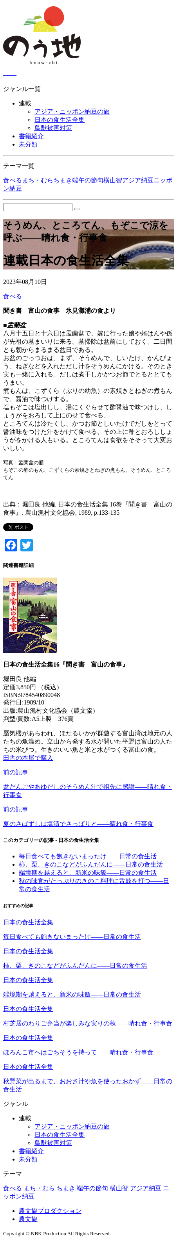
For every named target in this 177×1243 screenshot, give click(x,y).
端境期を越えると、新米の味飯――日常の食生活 (88, 872)
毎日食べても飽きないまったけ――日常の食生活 (88, 856)
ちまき (62, 180)
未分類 (28, 144)
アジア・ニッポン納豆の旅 (72, 111)
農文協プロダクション (50, 1210)
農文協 (28, 1219)
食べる (12, 180)
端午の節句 (87, 180)
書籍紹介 (31, 136)
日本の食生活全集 (59, 119)
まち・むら (37, 180)
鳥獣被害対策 (53, 128)
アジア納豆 (138, 180)
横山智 (112, 180)
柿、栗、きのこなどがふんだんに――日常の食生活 (91, 864)
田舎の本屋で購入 (28, 757)
